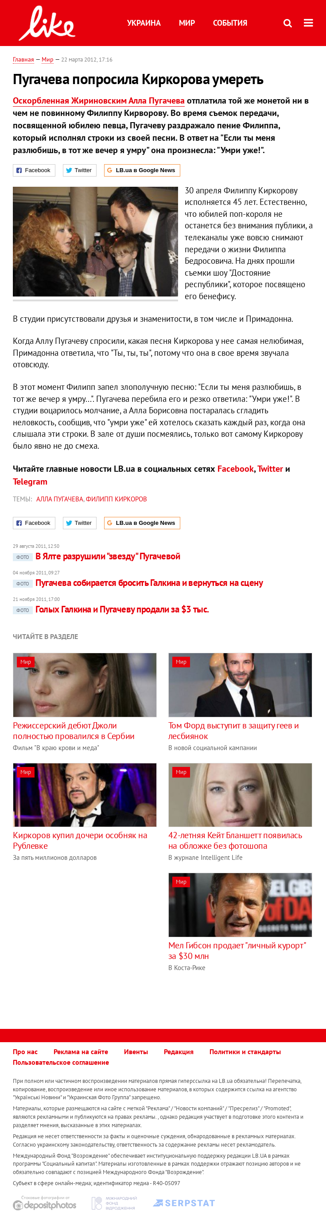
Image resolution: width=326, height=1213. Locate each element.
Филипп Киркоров (116, 499)
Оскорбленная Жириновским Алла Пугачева (99, 100)
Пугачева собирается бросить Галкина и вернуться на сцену (138, 583)
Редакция (179, 1051)
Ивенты (136, 1051)
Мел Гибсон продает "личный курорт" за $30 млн (236, 951)
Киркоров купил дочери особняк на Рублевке (80, 840)
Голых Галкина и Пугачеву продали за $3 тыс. (111, 609)
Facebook (235, 468)
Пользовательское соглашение (61, 1062)
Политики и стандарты (245, 1051)
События (230, 23)
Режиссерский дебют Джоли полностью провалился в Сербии (73, 731)
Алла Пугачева (59, 499)
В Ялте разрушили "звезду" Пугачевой (96, 556)
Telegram (30, 481)
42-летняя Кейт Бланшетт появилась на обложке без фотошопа (235, 840)
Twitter (270, 468)
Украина (144, 23)
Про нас (25, 1051)
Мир (187, 23)
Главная (23, 59)
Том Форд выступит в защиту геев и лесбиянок (233, 731)
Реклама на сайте (81, 1051)
